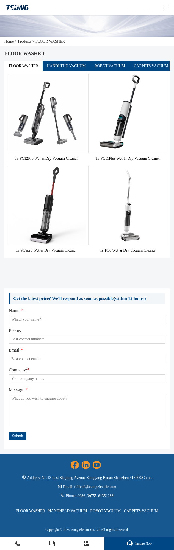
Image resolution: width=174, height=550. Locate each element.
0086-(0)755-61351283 (96, 496)
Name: (16, 310)
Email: (16, 350)
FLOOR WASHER (50, 41)
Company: (19, 370)
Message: (18, 390)
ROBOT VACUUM (110, 66)
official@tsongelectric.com (95, 487)
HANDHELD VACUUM (66, 66)
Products (24, 41)
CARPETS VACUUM (151, 66)
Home (9, 41)
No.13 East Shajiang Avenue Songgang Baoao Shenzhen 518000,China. (97, 478)
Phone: (15, 330)
